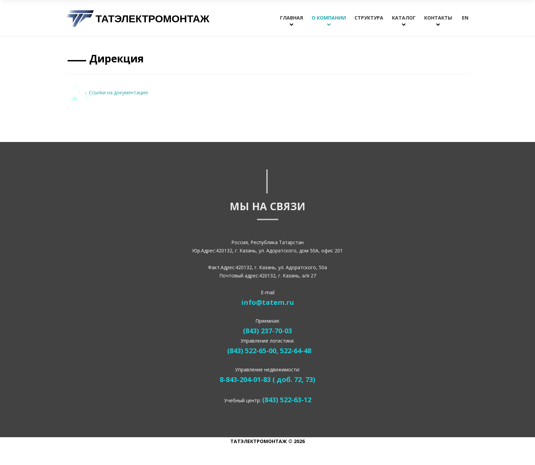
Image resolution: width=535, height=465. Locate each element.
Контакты (438, 17)
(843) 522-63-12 (286, 399)
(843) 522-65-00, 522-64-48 (269, 350)
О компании (329, 17)
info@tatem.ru (267, 302)
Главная (291, 17)
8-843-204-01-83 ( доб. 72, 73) (267, 379)
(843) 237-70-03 (267, 330)
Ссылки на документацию (107, 92)
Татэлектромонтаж (153, 18)
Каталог (404, 17)
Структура (368, 17)
